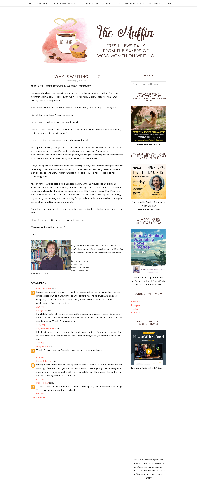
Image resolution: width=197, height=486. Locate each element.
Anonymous (42, 310)
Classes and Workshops (64, 3)
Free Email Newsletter (159, 3)
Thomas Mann (78, 270)
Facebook (135, 301)
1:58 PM (40, 343)
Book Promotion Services (130, 3)
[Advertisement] (148, 414)
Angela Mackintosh (45, 328)
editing (77, 261)
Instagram (136, 305)
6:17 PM (40, 393)
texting (85, 267)
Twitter (134, 309)
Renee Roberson (44, 361)
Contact (107, 3)
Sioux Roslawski (43, 288)
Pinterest (135, 312)
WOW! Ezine (41, 3)
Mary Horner (42, 346)
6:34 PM (40, 379)
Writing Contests (90, 3)
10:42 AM (40, 324)
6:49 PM (40, 357)
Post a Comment (38, 397)
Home (28, 3)
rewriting (76, 267)
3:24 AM (40, 306)
